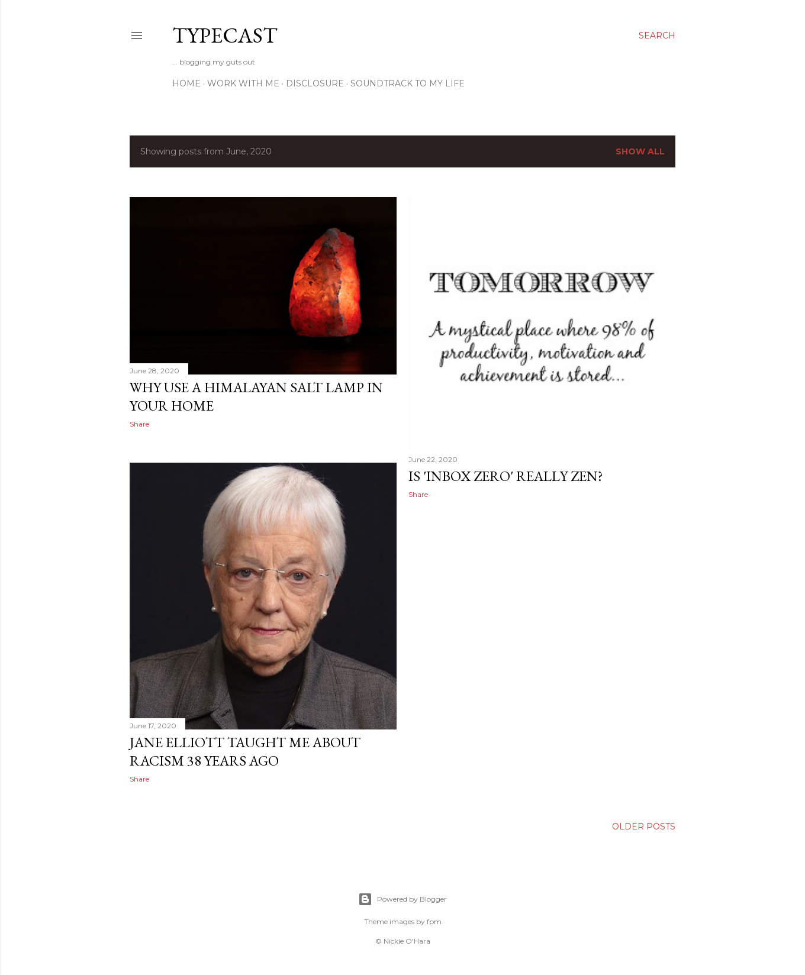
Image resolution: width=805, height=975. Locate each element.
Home (186, 83)
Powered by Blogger (402, 899)
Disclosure (315, 83)
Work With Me (243, 83)
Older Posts (643, 826)
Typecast (225, 35)
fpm (434, 921)
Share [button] (139, 423)
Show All (640, 151)
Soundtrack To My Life (407, 83)
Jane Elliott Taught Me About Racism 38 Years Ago (245, 751)
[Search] (657, 35)
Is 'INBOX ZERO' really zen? (505, 476)
